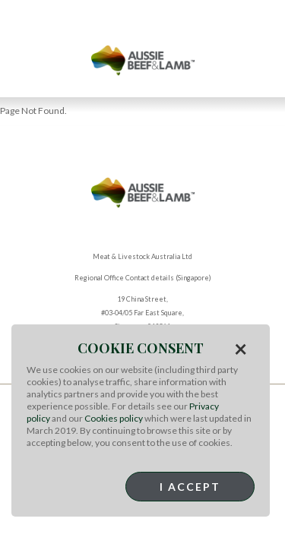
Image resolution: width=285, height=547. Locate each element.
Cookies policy (113, 418)
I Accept (190, 486)
